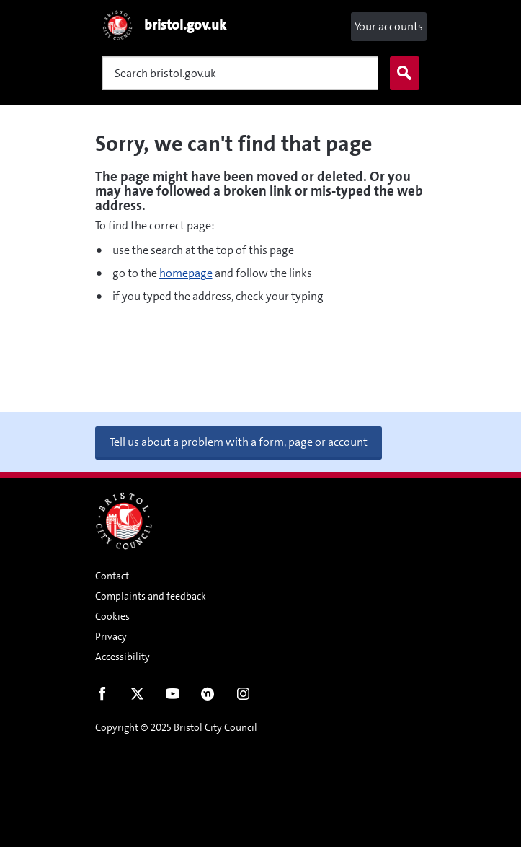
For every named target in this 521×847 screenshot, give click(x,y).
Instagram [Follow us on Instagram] (243, 696)
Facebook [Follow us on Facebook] (102, 696)
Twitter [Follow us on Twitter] (137, 696)
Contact (112, 575)
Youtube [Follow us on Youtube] (172, 696)
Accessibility (122, 656)
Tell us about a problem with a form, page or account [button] (239, 441)
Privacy (111, 636)
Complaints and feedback (150, 595)
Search (401, 73)
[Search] (240, 73)
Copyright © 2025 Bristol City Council (176, 727)
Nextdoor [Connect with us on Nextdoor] (208, 696)
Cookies (112, 616)
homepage (186, 273)
